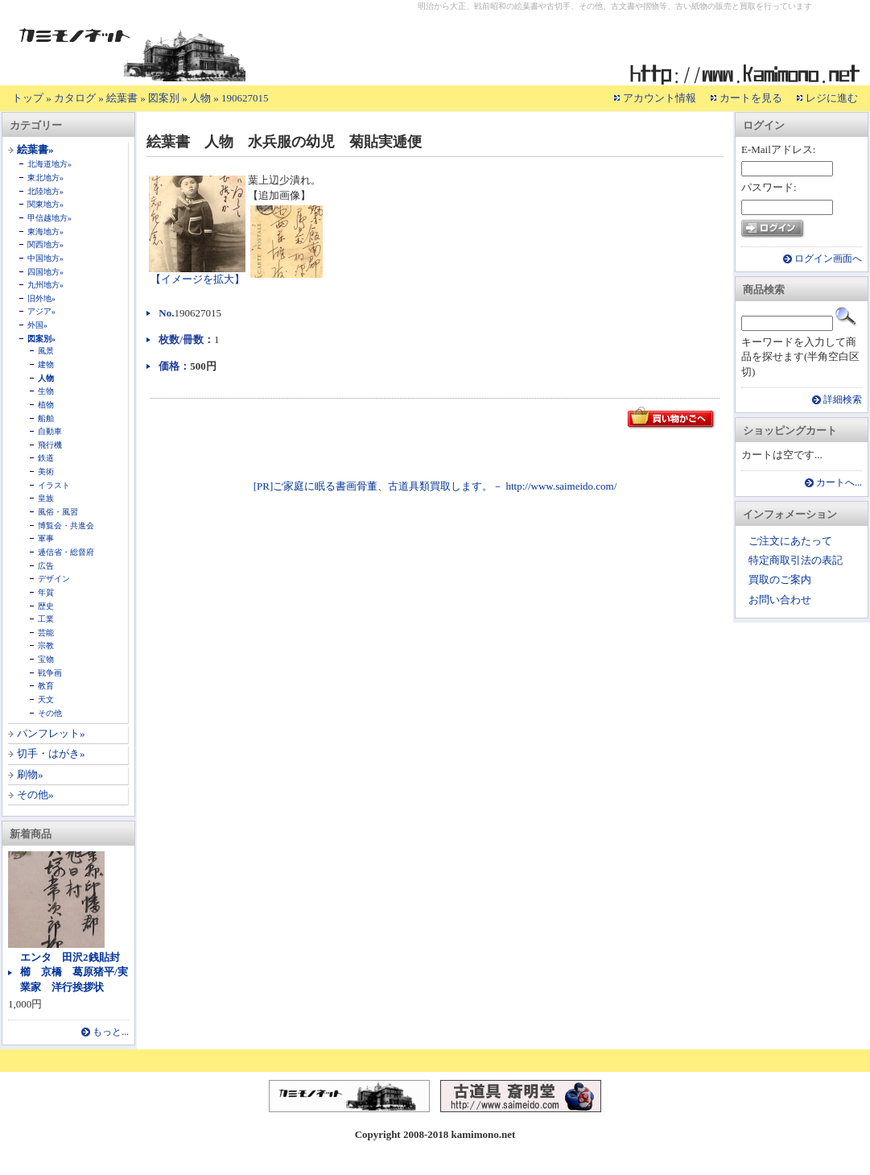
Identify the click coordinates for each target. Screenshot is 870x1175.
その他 (50, 713)
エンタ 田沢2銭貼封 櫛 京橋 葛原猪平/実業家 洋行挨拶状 (75, 971)
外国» (37, 325)
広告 (46, 565)
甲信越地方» (49, 217)
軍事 (46, 538)
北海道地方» (49, 163)
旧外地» (41, 298)
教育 (46, 685)
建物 (46, 364)
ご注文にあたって (790, 541)
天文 (46, 699)
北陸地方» (45, 191)
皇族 (46, 498)
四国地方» (45, 271)
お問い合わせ (779, 600)
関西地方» (45, 244)
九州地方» (45, 284)
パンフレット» (51, 733)
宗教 (46, 645)
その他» (35, 794)
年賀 (46, 592)
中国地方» (45, 258)
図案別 (163, 98)
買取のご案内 (779, 579)
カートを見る (751, 98)
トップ (27, 98)
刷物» (30, 774)
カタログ (75, 98)
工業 (46, 618)
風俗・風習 (58, 511)
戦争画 (50, 672)
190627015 (245, 98)
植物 (46, 404)
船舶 (46, 418)
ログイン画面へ (828, 259)
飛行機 (50, 445)
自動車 (50, 431)
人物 (200, 98)
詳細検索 (842, 400)
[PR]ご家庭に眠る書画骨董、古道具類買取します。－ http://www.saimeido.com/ (435, 486)
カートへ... (839, 483)
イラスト (54, 485)
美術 (46, 471)
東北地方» (45, 177)
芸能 (46, 632)
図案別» (41, 338)
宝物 (46, 659)
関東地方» (45, 204)
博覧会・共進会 (66, 525)
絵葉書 (122, 98)
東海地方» (45, 231)
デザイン (54, 578)
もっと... (111, 1032)
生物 (46, 391)
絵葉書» (35, 149)
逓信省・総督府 (66, 552)
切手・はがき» (51, 753)
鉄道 (46, 457)
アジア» (41, 311)
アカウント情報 (659, 98)
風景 (46, 350)
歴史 (46, 606)
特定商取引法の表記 (795, 560)
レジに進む (832, 98)
